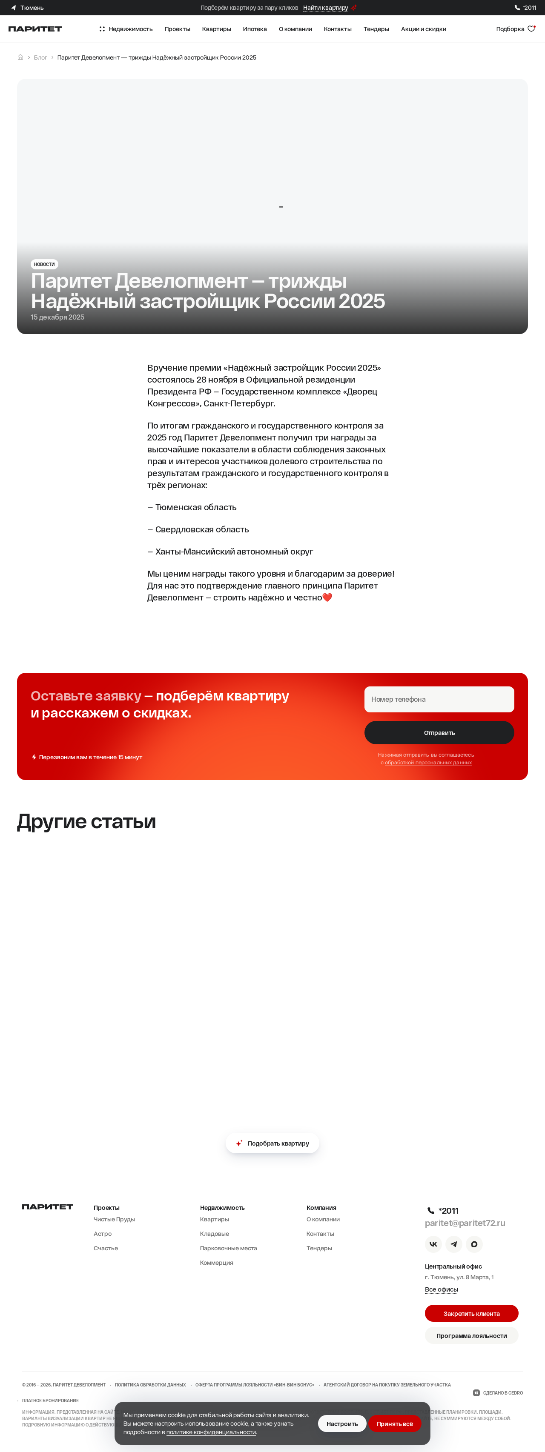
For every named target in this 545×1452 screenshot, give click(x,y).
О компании (323, 1219)
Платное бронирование (50, 1400)
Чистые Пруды (114, 1219)
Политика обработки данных (150, 1384)
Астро (103, 1233)
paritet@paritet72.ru (465, 1222)
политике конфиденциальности (211, 1432)
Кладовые (214, 1233)
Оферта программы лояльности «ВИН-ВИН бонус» (254, 1384)
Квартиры (214, 1219)
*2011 (524, 7)
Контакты (320, 1233)
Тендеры (319, 1248)
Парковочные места (228, 1248)
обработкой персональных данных (428, 762)
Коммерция (216, 1262)
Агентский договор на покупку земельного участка (387, 1384)
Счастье (106, 1248)
